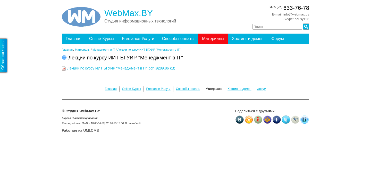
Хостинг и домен (248, 38)
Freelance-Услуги (138, 38)
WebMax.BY (128, 13)
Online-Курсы (101, 38)
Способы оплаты (178, 38)
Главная (73, 38)
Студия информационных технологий (140, 21)
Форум (277, 38)
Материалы (213, 38)
